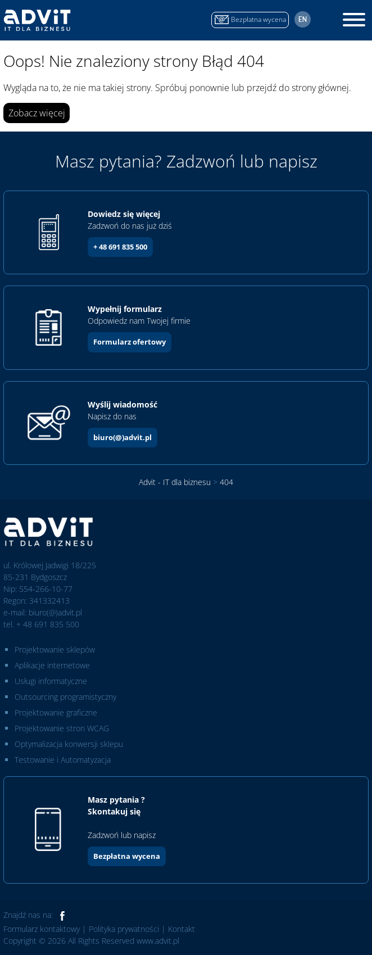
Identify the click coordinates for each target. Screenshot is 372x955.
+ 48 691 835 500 (120, 247)
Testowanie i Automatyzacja (63, 759)
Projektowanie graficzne (56, 712)
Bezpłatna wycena (126, 856)
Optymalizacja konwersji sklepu (69, 744)
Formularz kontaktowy (41, 929)
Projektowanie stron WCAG (62, 728)
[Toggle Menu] (354, 19)
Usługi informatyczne (51, 681)
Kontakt (181, 929)
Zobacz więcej (36, 113)
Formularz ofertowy (129, 342)
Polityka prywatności (124, 929)
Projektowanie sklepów (55, 649)
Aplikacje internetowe (52, 665)
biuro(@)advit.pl (122, 437)
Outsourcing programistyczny (65, 696)
